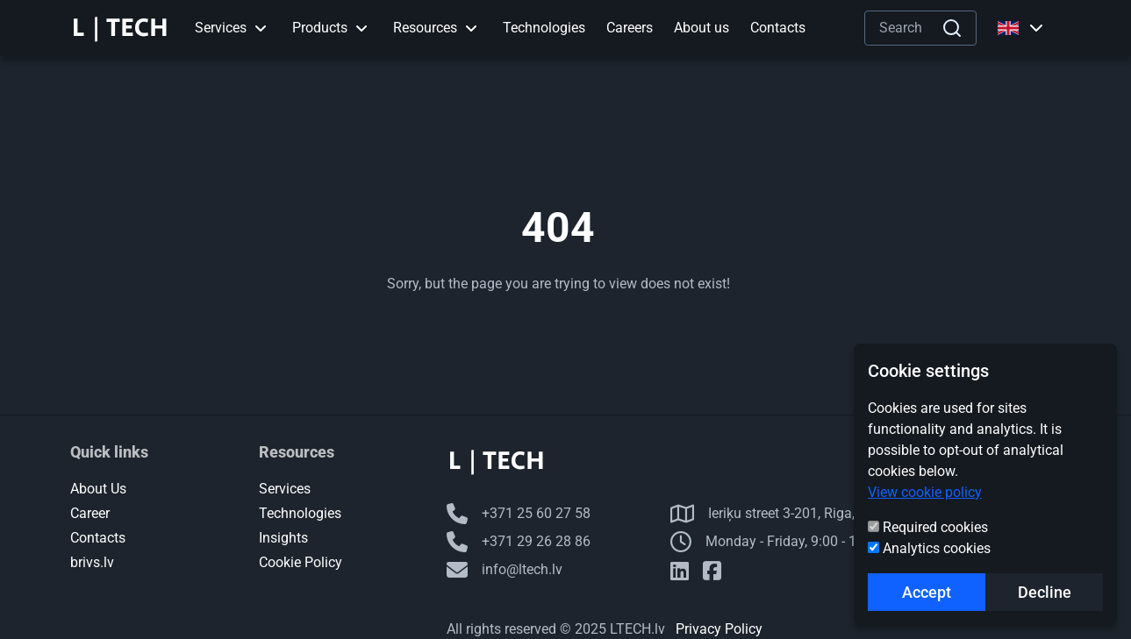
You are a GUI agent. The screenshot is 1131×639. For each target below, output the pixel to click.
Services (285, 488)
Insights (283, 537)
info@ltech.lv (504, 569)
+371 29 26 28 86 (519, 541)
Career (90, 513)
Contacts (97, 537)
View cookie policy (925, 492)
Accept (926, 592)
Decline (1044, 592)
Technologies (300, 513)
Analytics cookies (937, 548)
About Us (98, 488)
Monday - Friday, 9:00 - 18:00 (777, 541)
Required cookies (935, 527)
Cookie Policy (300, 562)
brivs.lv (92, 562)
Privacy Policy (719, 629)
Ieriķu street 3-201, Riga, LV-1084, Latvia (812, 513)
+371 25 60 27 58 (519, 513)
